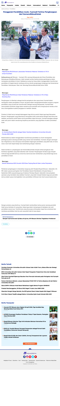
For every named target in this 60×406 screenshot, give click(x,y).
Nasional (44, 5)
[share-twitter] (29, 233)
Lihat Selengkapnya (30, 343)
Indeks (17, 5)
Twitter (33, 357)
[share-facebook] (26, 233)
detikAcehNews (5, 8)
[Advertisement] (30, 191)
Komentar (30, 237)
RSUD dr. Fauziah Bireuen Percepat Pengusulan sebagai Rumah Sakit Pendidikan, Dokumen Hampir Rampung (24, 329)
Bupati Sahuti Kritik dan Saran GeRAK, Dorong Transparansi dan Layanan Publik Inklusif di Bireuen (25, 336)
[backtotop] (30, 349)
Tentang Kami (32, 360)
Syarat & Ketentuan (40, 360)
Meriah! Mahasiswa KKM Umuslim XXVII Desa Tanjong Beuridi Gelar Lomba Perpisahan (27, 163)
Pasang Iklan (25, 360)
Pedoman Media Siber (51, 360)
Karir (19, 360)
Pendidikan (52, 5)
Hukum (29, 5)
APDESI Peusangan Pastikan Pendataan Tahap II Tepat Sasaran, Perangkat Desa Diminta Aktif (26, 315)
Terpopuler (10, 5)
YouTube (36, 357)
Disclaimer (15, 360)
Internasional (37, 5)
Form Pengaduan (30, 362)
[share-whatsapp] (31, 233)
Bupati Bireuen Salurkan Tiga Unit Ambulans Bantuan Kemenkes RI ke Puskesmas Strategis (25, 322)
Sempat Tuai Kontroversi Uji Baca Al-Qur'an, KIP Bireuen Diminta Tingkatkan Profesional (29, 218)
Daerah (23, 5)
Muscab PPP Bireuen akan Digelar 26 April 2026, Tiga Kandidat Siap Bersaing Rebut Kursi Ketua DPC (24, 308)
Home (3, 5)
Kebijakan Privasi (8, 360)
